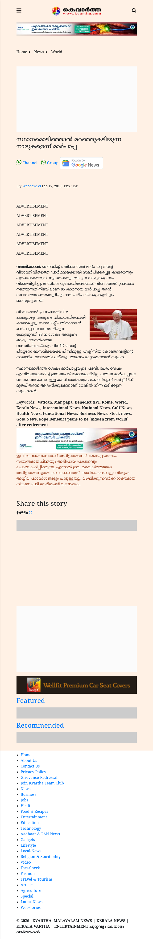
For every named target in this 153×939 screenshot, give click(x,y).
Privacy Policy (33, 772)
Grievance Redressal (39, 778)
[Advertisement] (77, 99)
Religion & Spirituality (41, 857)
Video (26, 862)
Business (28, 794)
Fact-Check (30, 868)
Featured (31, 701)
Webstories (31, 908)
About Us (29, 761)
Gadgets (28, 840)
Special (27, 896)
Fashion (28, 874)
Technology (31, 828)
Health (27, 806)
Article (27, 885)
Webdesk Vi (31, 186)
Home (22, 52)
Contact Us (30, 766)
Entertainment (34, 817)
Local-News (31, 851)
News (39, 52)
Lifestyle (28, 845)
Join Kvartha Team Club (42, 783)
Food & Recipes (34, 811)
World (56, 52)
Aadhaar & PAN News (40, 834)
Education (30, 823)
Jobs (24, 800)
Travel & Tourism (36, 879)
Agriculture (31, 891)
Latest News (32, 902)
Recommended (40, 726)
